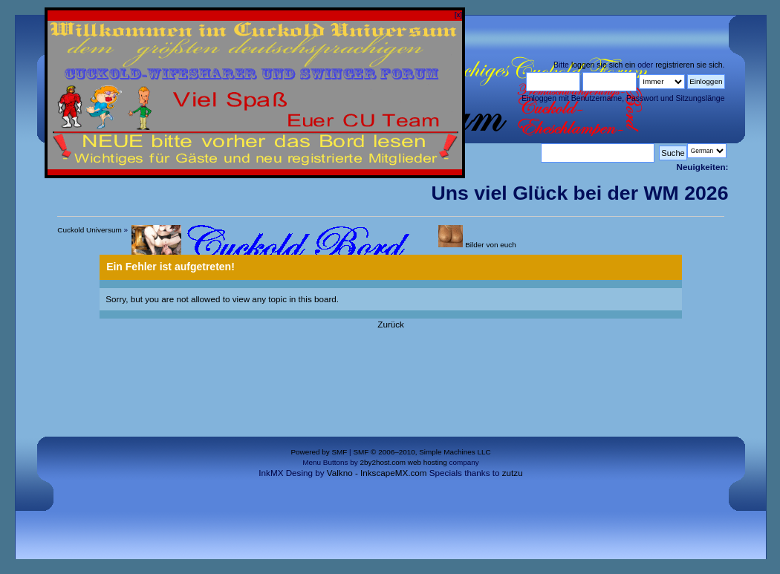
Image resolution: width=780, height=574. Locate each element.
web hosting (427, 462)
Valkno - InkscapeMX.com (377, 472)
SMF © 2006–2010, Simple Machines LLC (421, 452)
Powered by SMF (318, 452)
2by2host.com (383, 462)
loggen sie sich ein (603, 64)
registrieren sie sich (688, 64)
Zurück (390, 324)
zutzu (512, 472)
